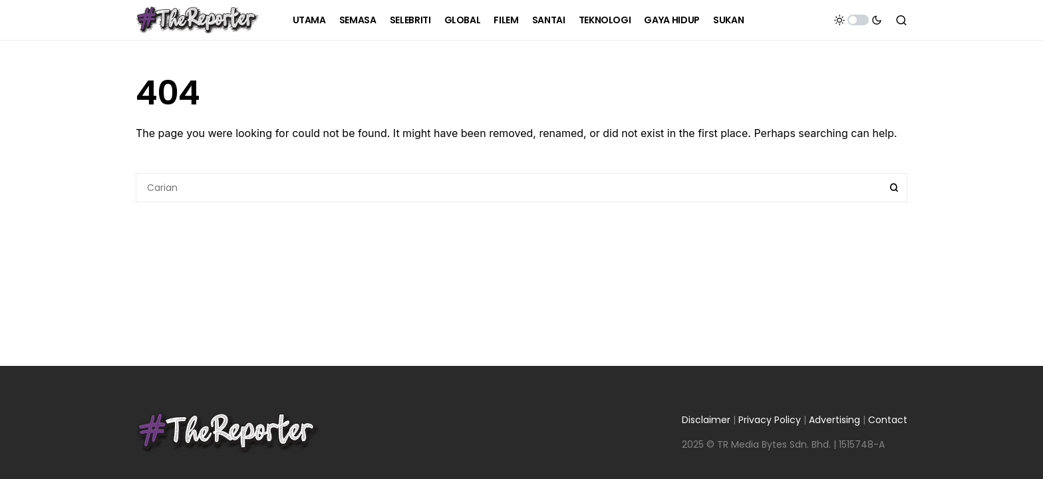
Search (894, 188)
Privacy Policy (769, 419)
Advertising (834, 419)
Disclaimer (706, 419)
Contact (887, 419)
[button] (858, 20)
